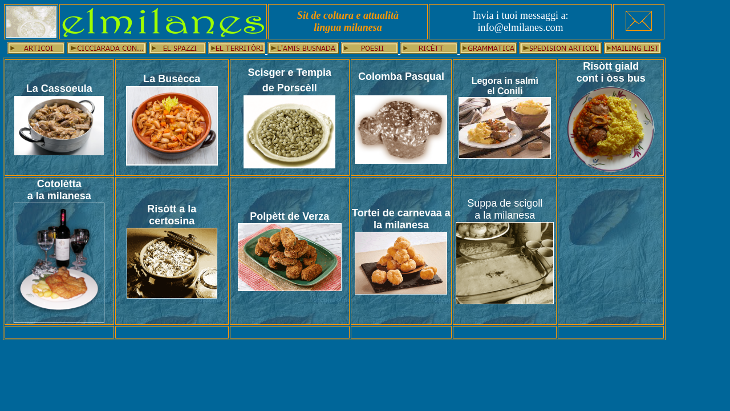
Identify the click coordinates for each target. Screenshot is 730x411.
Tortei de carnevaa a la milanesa (401, 219)
